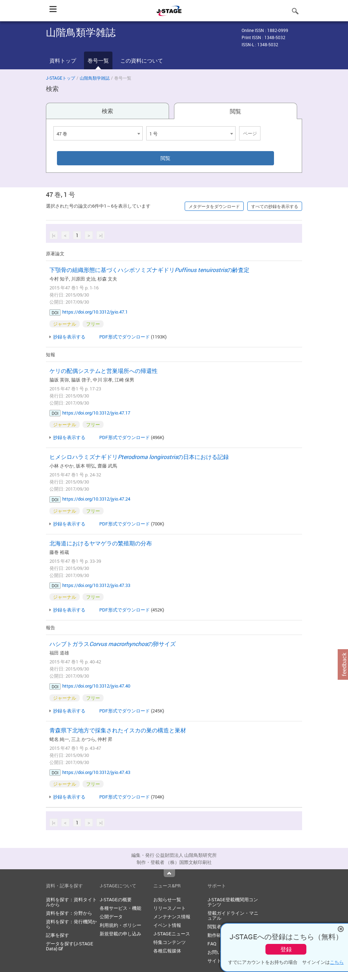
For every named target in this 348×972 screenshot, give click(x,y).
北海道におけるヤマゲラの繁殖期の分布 (100, 543)
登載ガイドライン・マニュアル (232, 915)
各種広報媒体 (167, 950)
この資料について (141, 60)
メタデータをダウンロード (214, 206)
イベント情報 (167, 925)
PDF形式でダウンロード (124, 336)
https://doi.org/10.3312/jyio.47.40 (96, 686)
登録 (286, 949)
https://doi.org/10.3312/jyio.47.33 (96, 585)
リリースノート (169, 908)
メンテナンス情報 (171, 916)
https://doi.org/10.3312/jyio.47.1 (95, 312)
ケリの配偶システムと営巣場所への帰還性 (103, 371)
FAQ (211, 943)
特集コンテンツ (169, 942)
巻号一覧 (98, 60)
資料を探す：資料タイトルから (71, 902)
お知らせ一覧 (167, 899)
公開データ (111, 916)
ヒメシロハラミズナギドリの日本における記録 (139, 457)
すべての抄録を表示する (274, 206)
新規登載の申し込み (120, 933)
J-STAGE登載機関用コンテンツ (232, 902)
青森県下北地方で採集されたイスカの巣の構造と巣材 (117, 730)
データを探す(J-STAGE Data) (69, 946)
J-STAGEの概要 (116, 899)
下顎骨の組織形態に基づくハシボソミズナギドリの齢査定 (149, 270)
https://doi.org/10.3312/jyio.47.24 (96, 499)
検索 (107, 111)
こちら (337, 962)
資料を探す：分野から (69, 913)
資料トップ (62, 60)
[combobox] (98, 133)
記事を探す (57, 935)
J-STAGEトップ (60, 78)
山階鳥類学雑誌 (95, 78)
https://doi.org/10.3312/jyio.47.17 (96, 413)
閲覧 (235, 111)
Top (169, 873)
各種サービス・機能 (120, 908)
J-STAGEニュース (171, 933)
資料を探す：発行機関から (71, 924)
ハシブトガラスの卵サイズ (112, 644)
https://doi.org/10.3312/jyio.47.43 (96, 772)
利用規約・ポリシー (120, 925)
